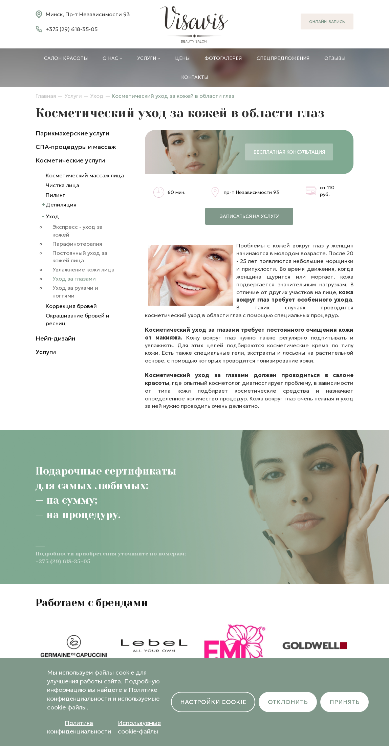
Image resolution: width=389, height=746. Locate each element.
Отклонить (288, 702)
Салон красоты (66, 58)
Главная (46, 95)
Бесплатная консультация (289, 152)
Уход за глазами (74, 278)
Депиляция (61, 204)
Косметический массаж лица (85, 175)
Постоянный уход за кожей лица (79, 256)
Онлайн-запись (327, 21)
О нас (112, 58)
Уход (97, 95)
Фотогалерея (223, 58)
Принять (344, 702)
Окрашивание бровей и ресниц (77, 319)
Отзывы (334, 58)
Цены (182, 58)
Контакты (194, 77)
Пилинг (55, 195)
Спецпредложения (283, 58)
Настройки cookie (213, 702)
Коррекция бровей (71, 306)
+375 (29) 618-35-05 (72, 29)
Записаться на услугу (249, 216)
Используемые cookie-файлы (139, 727)
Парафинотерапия (77, 243)
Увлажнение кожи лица (83, 269)
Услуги (148, 58)
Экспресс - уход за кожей (77, 230)
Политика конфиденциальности (79, 727)
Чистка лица (62, 185)
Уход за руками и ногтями (75, 291)
